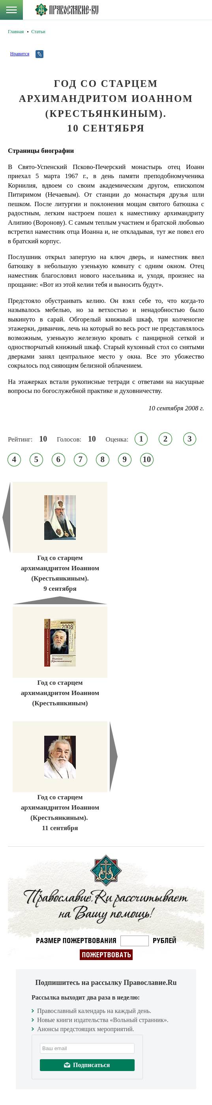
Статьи (38, 31)
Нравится (19, 53)
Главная (16, 31)
